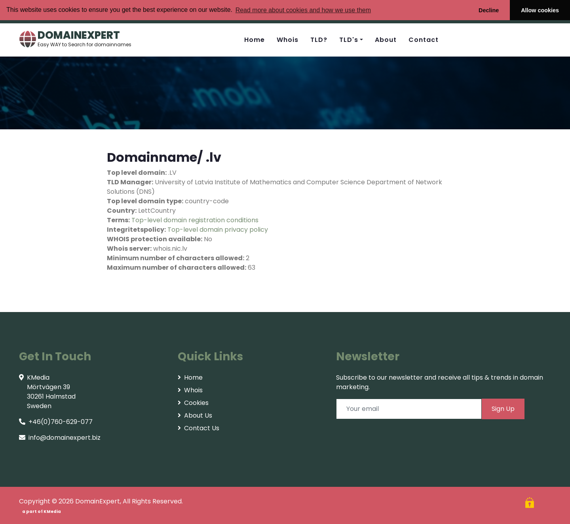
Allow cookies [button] (540, 10)
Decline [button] (489, 10)
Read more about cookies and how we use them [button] (303, 10)
